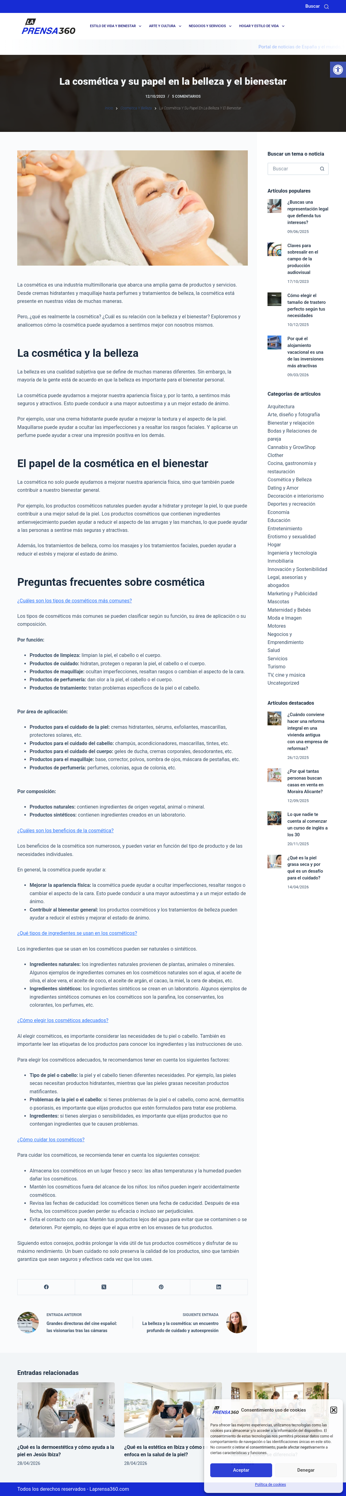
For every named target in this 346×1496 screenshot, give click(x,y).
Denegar (306, 1470)
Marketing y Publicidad (292, 594)
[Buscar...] (292, 169)
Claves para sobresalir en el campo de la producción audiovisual (303, 259)
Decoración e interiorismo (296, 496)
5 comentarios (186, 96)
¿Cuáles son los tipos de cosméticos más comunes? (74, 601)
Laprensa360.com (109, 1489)
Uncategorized (283, 683)
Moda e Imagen (285, 618)
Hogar (274, 545)
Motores (277, 626)
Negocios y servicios (211, 26)
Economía (278, 512)
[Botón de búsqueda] (322, 169)
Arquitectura (281, 407)
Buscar (312, 6)
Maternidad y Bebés (289, 610)
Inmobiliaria (280, 561)
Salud (274, 650)
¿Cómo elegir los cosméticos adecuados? (62, 1020)
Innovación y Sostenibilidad (297, 569)
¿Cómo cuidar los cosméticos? (50, 1140)
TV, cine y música (286, 675)
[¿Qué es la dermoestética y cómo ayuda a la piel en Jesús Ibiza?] (66, 1409)
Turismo (276, 667)
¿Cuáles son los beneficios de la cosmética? (65, 831)
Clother (275, 455)
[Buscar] (326, 6)
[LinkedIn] (219, 1287)
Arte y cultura (166, 26)
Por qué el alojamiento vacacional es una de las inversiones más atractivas (306, 352)
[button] (338, 70)
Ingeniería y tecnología (292, 553)
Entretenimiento (285, 529)
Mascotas (278, 602)
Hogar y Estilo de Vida (263, 26)
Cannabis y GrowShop (292, 447)
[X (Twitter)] (104, 1287)
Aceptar (241, 1470)
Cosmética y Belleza (290, 480)
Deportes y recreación (291, 504)
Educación (279, 520)
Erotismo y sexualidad (292, 537)
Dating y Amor (283, 488)
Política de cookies (270, 1484)
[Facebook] (46, 1287)
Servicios (278, 659)
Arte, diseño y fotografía (294, 415)
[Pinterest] (161, 1287)
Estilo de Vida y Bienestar (117, 26)
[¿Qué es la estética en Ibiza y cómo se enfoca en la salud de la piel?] (173, 1409)
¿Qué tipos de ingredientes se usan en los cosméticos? (77, 933)
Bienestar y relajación (291, 423)
